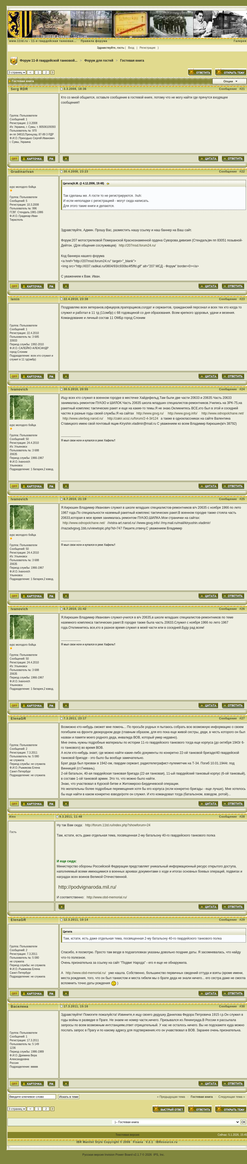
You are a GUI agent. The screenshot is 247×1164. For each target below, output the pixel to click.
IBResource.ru (167, 1142)
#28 (242, 816)
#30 (242, 1006)
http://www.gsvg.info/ (182, 413)
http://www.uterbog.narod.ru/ (83, 418)
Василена (19, 1006)
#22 (242, 171)
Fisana (138, 1142)
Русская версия (93, 1154)
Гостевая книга (132, 60)
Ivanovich (19, 389)
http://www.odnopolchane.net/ (223, 413)
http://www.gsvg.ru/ (150, 413)
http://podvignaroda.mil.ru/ (87, 887)
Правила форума (94, 41)
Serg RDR (19, 89)
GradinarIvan (22, 172)
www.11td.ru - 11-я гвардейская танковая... (43, 41)
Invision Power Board (119, 1154)
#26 (242, 608)
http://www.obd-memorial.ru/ (107, 897)
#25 (242, 499)
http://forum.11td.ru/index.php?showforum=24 (117, 825)
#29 (242, 919)
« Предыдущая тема (171, 1096)
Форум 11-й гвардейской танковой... (48, 60)
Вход (131, 47)
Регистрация (147, 47)
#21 (242, 88)
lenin (15, 299)
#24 (242, 389)
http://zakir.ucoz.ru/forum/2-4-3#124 (132, 418)
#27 (242, 718)
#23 (242, 299)
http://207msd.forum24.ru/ (137, 245)
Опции (228, 81)
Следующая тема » (232, 1096)
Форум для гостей (98, 60)
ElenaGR (18, 718)
